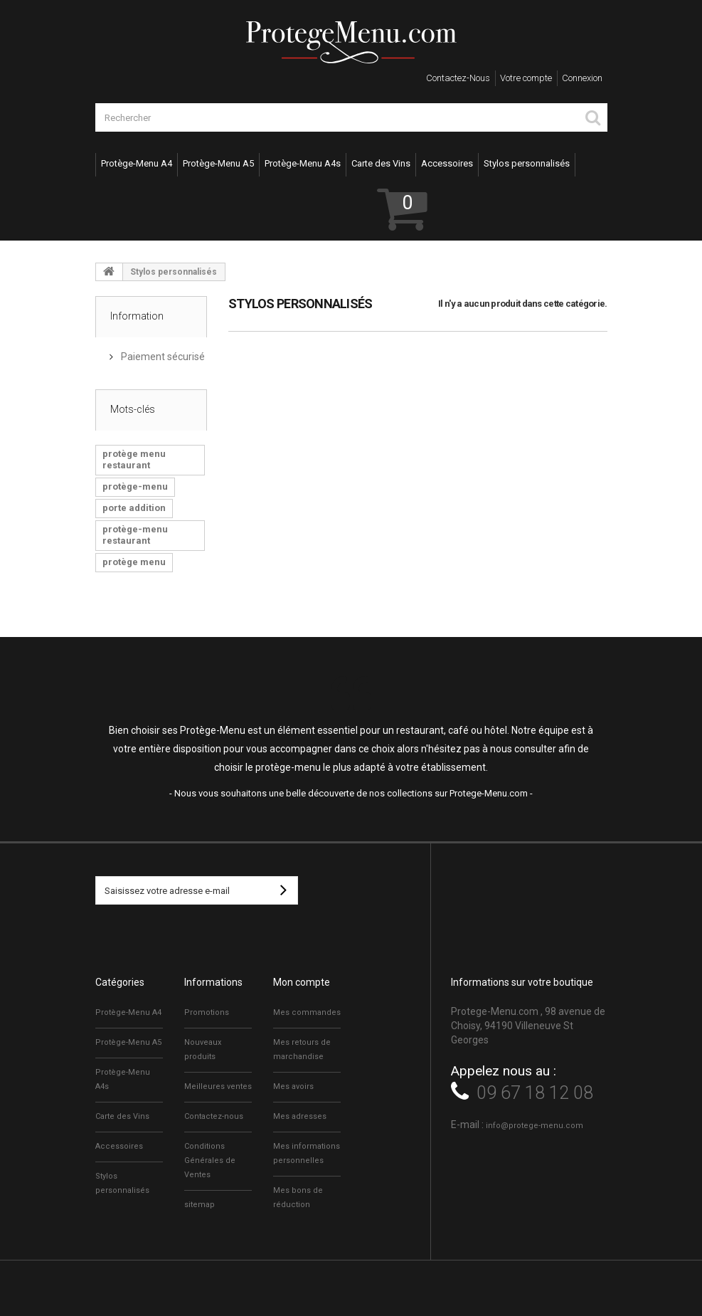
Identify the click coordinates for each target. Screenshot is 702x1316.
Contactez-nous (458, 78)
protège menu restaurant (134, 459)
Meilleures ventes (218, 1086)
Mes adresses (299, 1116)
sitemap (199, 1204)
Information (137, 316)
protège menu (134, 562)
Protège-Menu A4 (136, 163)
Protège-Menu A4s (303, 163)
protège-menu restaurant (135, 535)
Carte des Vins (380, 163)
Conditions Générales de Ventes (209, 1160)
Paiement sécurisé (162, 356)
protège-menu (135, 486)
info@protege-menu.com (534, 1125)
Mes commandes (307, 1012)
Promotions (206, 1012)
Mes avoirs (293, 1086)
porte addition (134, 507)
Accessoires (447, 163)
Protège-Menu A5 (218, 163)
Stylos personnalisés (527, 163)
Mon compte (301, 982)
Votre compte (526, 78)
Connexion (582, 78)
